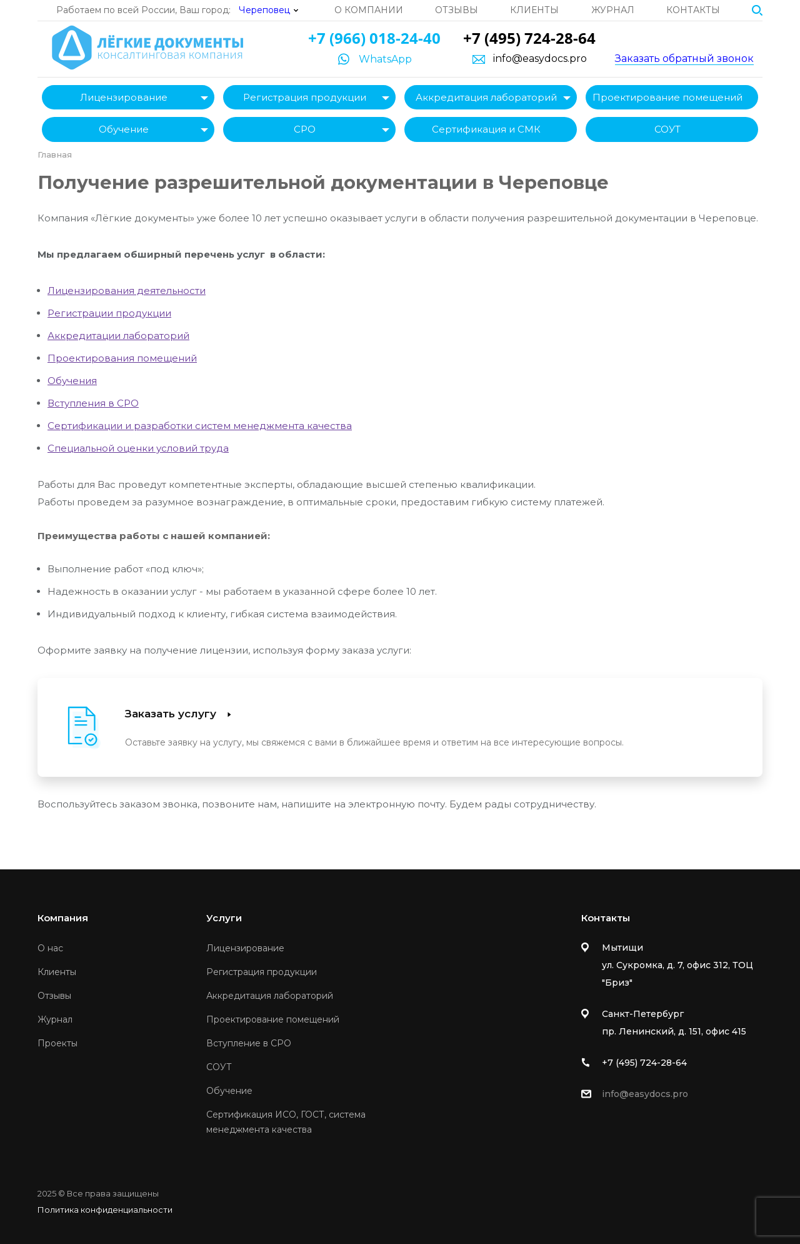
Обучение (124, 129)
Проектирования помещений (122, 358)
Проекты (58, 1043)
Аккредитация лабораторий (486, 97)
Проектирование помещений (667, 97)
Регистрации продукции (109, 313)
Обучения (72, 381)
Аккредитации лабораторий (118, 335)
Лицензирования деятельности (127, 290)
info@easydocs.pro (540, 58)
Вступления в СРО (93, 403)
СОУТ (667, 129)
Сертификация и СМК (486, 129)
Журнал (612, 10)
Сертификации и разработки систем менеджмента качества (200, 426)
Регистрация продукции (304, 97)
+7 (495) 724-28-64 (529, 38)
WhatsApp (385, 59)
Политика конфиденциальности (105, 1210)
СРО (305, 129)
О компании (368, 10)
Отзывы (456, 10)
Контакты (693, 10)
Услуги (224, 918)
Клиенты (534, 10)
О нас (50, 948)
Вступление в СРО (248, 1043)
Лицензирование (124, 97)
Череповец (264, 10)
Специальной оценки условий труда (138, 448)
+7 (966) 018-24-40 (374, 38)
